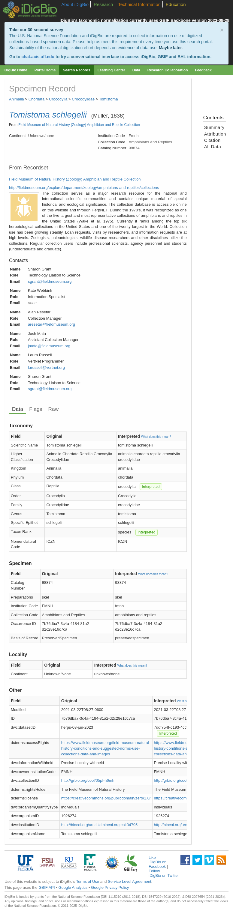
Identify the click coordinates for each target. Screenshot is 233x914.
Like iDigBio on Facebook (157, 862)
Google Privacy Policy (110, 887)
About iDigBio (75, 4)
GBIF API (46, 887)
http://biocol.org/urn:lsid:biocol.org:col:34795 (99, 825)
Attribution (215, 133)
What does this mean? (156, 436)
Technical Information (139, 4)
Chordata (36, 99)
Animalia (16, 99)
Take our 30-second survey (36, 29)
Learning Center (111, 70)
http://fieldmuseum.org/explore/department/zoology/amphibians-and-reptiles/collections (84, 187)
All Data (212, 146)
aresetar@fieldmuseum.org (51, 324)
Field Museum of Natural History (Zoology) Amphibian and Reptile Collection (79, 125)
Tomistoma (108, 99)
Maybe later (170, 47)
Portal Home (45, 70)
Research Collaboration (167, 70)
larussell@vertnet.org (46, 367)
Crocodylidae (83, 99)
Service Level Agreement (129, 881)
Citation (212, 140)
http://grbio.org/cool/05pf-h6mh (87, 780)
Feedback (203, 70)
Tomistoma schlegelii (48, 114)
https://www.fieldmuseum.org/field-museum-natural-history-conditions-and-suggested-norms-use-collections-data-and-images (105, 748)
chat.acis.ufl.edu (37, 56)
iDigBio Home (15, 70)
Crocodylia (58, 99)
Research (103, 4)
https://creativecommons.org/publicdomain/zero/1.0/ (106, 798)
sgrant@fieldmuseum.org (49, 281)
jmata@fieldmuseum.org (49, 346)
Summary (214, 127)
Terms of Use (87, 881)
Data (136, 70)
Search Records (76, 70)
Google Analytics (72, 887)
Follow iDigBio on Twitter (164, 873)
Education (176, 4)
